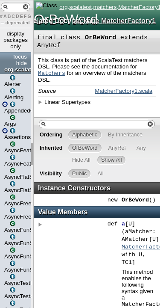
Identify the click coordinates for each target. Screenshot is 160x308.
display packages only (15, 40)
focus (20, 56)
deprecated (18, 22)
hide (21, 63)
